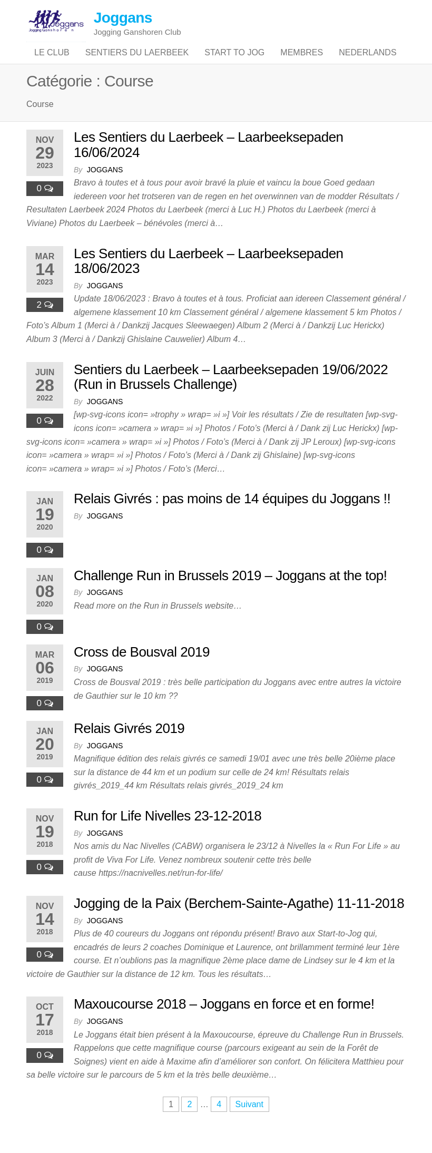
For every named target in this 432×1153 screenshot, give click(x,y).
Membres (301, 62)
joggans (105, 190)
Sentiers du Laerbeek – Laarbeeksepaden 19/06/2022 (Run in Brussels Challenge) (231, 397)
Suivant (249, 1124)
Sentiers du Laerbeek (137, 62)
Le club (52, 62)
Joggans (123, 17)
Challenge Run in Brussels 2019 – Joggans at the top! (230, 596)
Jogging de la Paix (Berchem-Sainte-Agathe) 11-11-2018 (239, 924)
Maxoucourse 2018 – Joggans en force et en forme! (224, 1025)
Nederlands (367, 62)
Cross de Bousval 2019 (142, 672)
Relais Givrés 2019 (129, 749)
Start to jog (234, 62)
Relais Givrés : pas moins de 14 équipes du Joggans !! (232, 519)
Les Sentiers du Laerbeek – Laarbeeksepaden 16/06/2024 (208, 165)
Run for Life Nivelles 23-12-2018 (167, 836)
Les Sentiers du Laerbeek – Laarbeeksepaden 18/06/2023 (208, 281)
